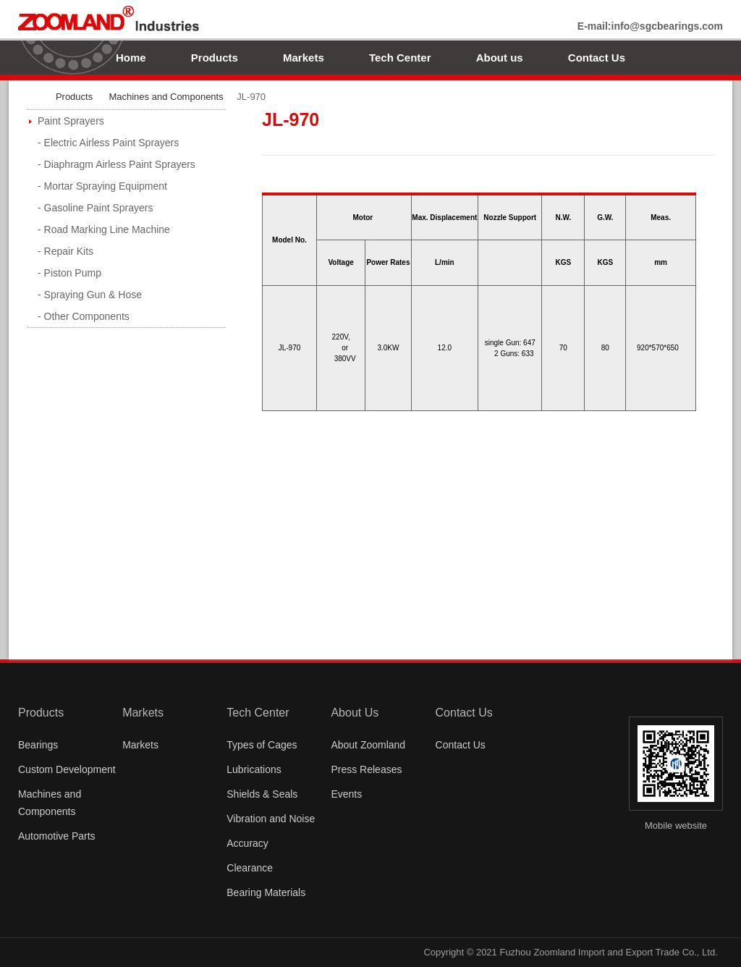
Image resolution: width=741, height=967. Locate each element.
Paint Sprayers (71, 121)
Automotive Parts (57, 836)
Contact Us (596, 57)
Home (131, 57)
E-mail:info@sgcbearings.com (650, 26)
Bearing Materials (265, 892)
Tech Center (400, 57)
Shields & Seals (261, 794)
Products (214, 57)
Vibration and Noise (270, 818)
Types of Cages (261, 745)
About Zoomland (368, 745)
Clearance (249, 868)
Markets (303, 57)
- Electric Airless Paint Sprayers (108, 142)
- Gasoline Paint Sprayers (95, 208)
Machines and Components (166, 96)
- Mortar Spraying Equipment (102, 186)
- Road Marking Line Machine (104, 229)
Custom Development (67, 769)
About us (499, 57)
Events (346, 794)
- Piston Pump (69, 273)
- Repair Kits (65, 251)
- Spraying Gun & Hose (90, 294)
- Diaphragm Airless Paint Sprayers (116, 164)
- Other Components (84, 316)
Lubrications (253, 769)
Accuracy (247, 843)
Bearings (38, 745)
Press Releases (366, 769)
